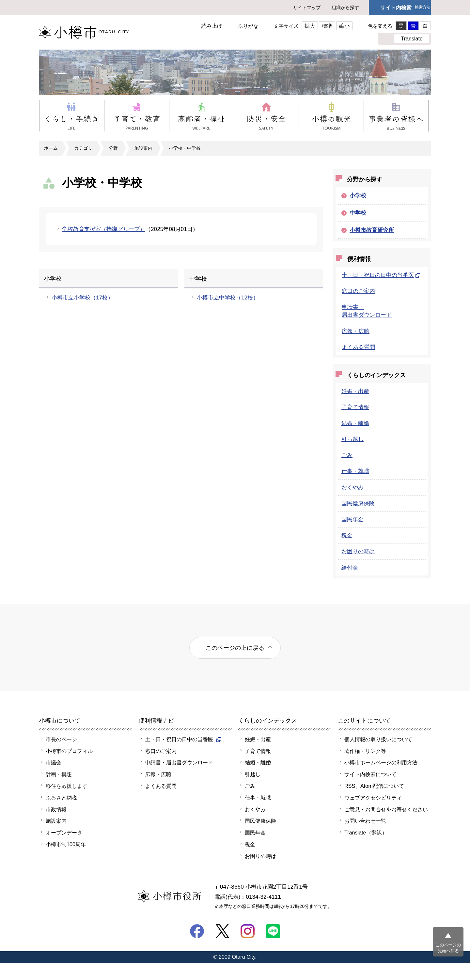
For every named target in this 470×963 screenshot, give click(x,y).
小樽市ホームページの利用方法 (380, 762)
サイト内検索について (370, 774)
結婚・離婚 (355, 423)
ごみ (346, 455)
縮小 (344, 26)
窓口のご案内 (358, 291)
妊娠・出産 (355, 391)
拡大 (310, 26)
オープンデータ (64, 832)
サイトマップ (307, 7)
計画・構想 (59, 774)
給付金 (349, 567)
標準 (327, 26)
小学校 (358, 195)
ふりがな (248, 26)
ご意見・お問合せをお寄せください (386, 809)
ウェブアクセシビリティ (373, 798)
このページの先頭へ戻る (448, 947)
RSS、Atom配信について (374, 786)
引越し (252, 774)
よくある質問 (358, 347)
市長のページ (61, 739)
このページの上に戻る (235, 647)
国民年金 (352, 519)
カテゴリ (83, 148)
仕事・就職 (355, 471)
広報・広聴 (355, 331)
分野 (113, 148)
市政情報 (56, 809)
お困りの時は (358, 551)
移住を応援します (66, 786)
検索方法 (423, 7)
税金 (346, 535)
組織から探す (345, 7)
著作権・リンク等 (365, 751)
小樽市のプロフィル (69, 751)
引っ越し (352, 439)
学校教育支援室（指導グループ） (103, 229)
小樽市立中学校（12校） (227, 297)
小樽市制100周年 (66, 844)
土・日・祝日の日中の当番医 (381, 275)
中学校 (358, 212)
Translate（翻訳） (365, 832)
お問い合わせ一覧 (365, 821)
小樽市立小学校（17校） (82, 297)
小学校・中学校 (185, 148)
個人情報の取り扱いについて (378, 739)
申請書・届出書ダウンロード (179, 762)
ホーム (51, 148)
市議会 (53, 762)
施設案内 (143, 148)
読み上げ (211, 26)
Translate (412, 38)
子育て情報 (355, 407)
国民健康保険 (358, 503)
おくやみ (352, 487)
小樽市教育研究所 (372, 230)
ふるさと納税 (61, 798)
